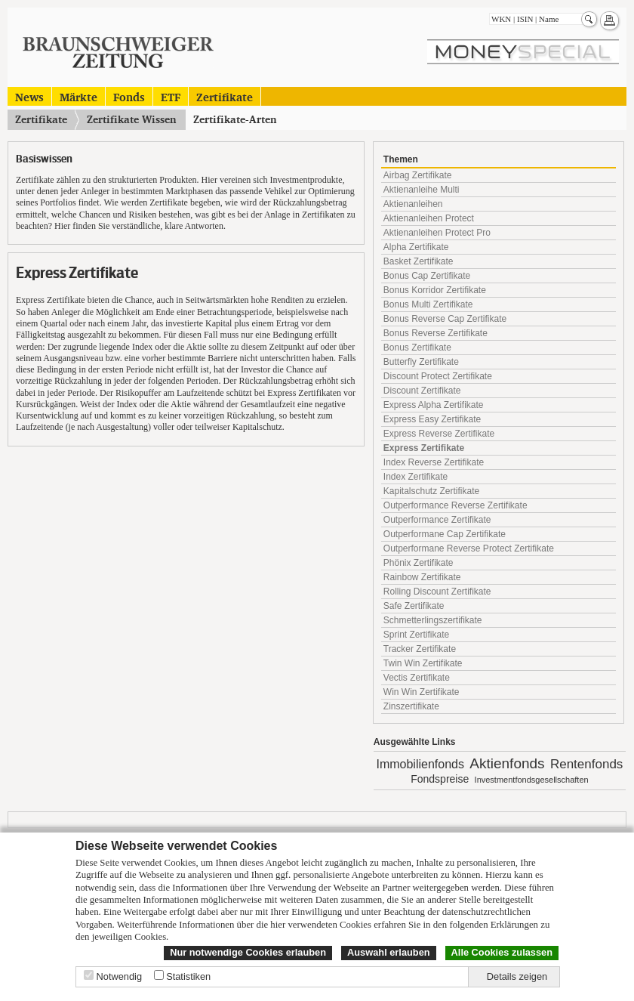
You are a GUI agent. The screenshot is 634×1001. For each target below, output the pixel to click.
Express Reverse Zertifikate (438, 433)
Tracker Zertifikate (419, 649)
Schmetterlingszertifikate (432, 620)
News (29, 96)
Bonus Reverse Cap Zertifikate (444, 319)
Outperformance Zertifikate (437, 519)
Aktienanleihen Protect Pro (437, 232)
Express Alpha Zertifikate (433, 405)
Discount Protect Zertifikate (437, 376)
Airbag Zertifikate (417, 175)
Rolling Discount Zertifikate (437, 591)
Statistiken (188, 976)
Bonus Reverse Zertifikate (435, 333)
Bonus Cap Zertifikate (426, 275)
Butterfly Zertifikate (421, 362)
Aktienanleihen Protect (428, 218)
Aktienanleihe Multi (421, 189)
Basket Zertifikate (418, 261)
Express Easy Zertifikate (432, 419)
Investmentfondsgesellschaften (532, 779)
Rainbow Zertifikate (422, 577)
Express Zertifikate (423, 448)
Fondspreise (440, 779)
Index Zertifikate (415, 476)
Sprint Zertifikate (416, 634)
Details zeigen (517, 976)
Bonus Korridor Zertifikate (434, 290)
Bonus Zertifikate (417, 347)
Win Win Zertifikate (421, 692)
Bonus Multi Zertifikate (428, 304)
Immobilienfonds (420, 764)
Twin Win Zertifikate (423, 663)
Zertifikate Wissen (132, 119)
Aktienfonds (506, 763)
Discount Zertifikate (422, 390)
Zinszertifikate (411, 706)
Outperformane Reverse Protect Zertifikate (468, 548)
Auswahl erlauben (388, 952)
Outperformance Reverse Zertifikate (455, 505)
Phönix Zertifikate (418, 563)
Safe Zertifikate (414, 606)
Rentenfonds (586, 764)
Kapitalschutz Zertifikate (431, 491)
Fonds (129, 96)
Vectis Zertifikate (416, 677)
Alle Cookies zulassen (501, 952)
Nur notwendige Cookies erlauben (248, 952)
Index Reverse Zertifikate (433, 462)
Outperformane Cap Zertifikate (444, 534)
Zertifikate (224, 96)
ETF (170, 96)
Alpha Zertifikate (416, 247)
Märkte (78, 96)
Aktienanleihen (413, 204)
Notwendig (119, 976)
